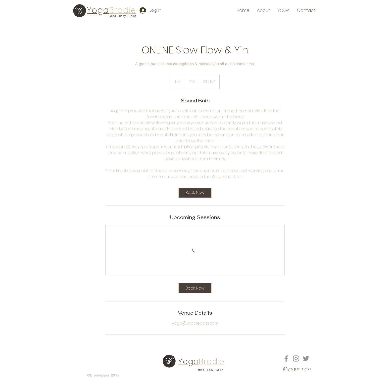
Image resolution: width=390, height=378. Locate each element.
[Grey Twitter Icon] (306, 358)
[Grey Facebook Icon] (286, 358)
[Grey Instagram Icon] (296, 358)
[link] (195, 193)
